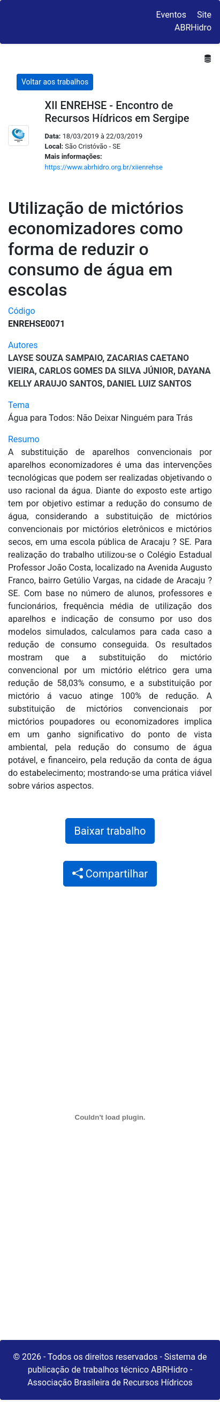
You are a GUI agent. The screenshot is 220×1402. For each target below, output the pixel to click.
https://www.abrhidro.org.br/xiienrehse (104, 167)
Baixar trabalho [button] (110, 831)
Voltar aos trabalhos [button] (54, 82)
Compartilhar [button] (110, 873)
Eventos (171, 15)
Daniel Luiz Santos (149, 384)
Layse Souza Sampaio (55, 358)
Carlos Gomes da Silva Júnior (106, 371)
